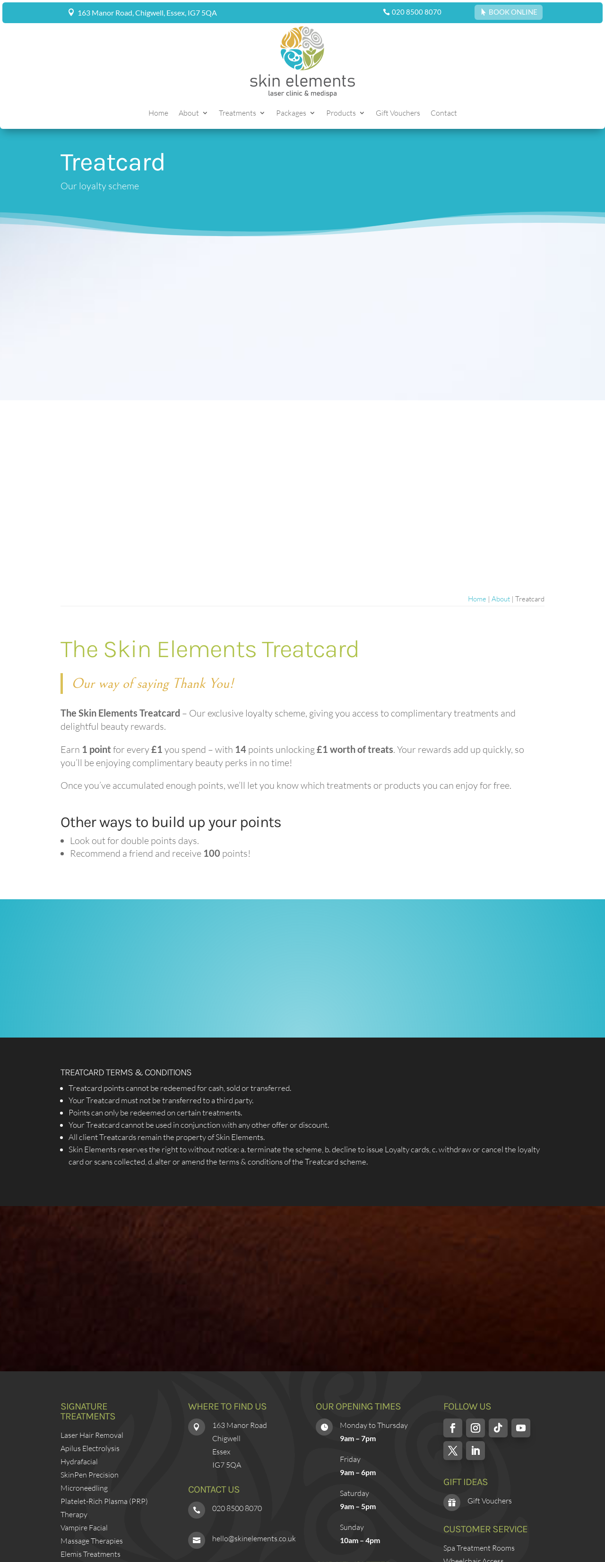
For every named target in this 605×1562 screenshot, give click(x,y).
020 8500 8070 (416, 12)
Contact (444, 113)
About (189, 113)
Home (158, 113)
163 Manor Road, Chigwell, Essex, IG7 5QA (147, 12)
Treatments (237, 113)
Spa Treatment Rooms (479, 1548)
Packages (291, 113)
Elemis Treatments (90, 1554)
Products (341, 113)
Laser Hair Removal (91, 1435)
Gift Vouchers (398, 113)
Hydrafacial (79, 1461)
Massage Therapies (91, 1540)
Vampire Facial (84, 1527)
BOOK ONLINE (513, 12)
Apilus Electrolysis (90, 1448)
